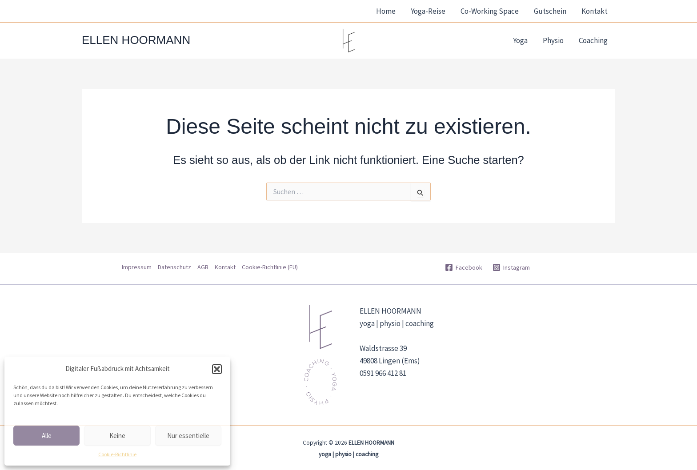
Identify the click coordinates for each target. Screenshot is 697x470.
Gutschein (550, 11)
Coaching (593, 40)
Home (386, 11)
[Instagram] (511, 267)
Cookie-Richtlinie (117, 454)
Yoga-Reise (428, 11)
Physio (553, 40)
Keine (117, 435)
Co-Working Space (490, 11)
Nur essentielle (188, 435)
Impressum (137, 267)
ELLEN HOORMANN (136, 40)
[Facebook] (463, 267)
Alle (47, 435)
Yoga (520, 40)
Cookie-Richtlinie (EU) (270, 267)
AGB (202, 267)
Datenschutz (174, 267)
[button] (216, 369)
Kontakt (594, 11)
